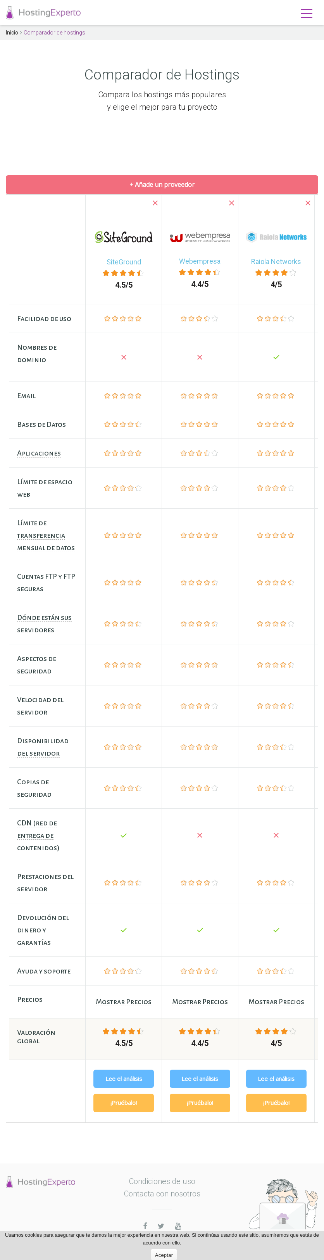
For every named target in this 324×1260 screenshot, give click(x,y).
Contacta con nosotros (162, 1193)
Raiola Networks (276, 261)
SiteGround (124, 262)
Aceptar (164, 1255)
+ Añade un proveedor (162, 184)
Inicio (12, 32)
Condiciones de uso (162, 1181)
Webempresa (200, 261)
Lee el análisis (123, 1078)
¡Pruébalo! (123, 1102)
